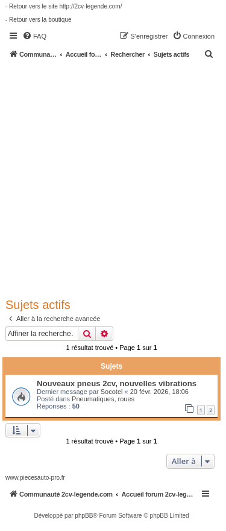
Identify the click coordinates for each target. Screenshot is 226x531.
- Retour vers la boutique (38, 19)
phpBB (84, 515)
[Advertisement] (113, 178)
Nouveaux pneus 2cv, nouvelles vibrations (116, 383)
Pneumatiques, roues (103, 398)
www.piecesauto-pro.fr (35, 477)
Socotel (112, 391)
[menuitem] (34, 36)
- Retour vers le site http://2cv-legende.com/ (63, 6)
